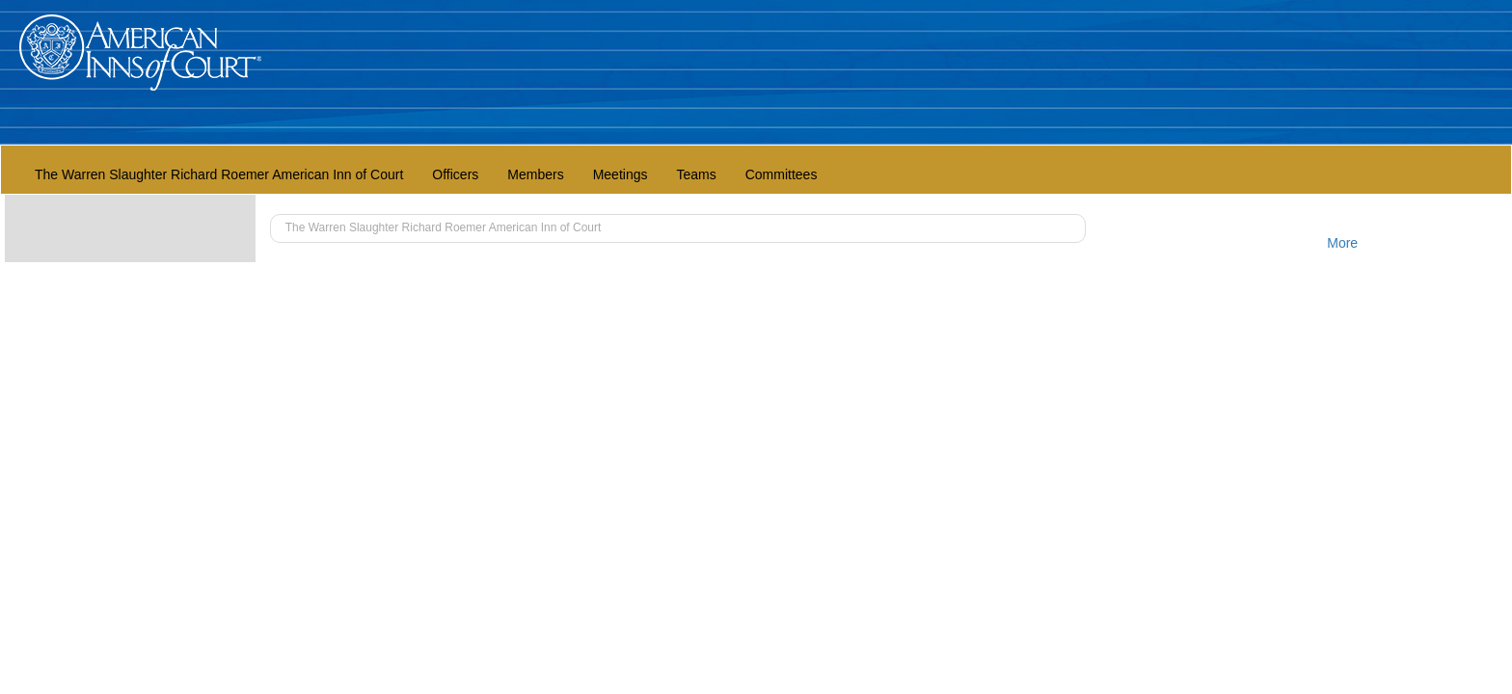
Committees (781, 174)
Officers (455, 174)
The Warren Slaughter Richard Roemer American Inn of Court (219, 174)
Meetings (620, 174)
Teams (696, 174)
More (1342, 243)
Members (535, 174)
